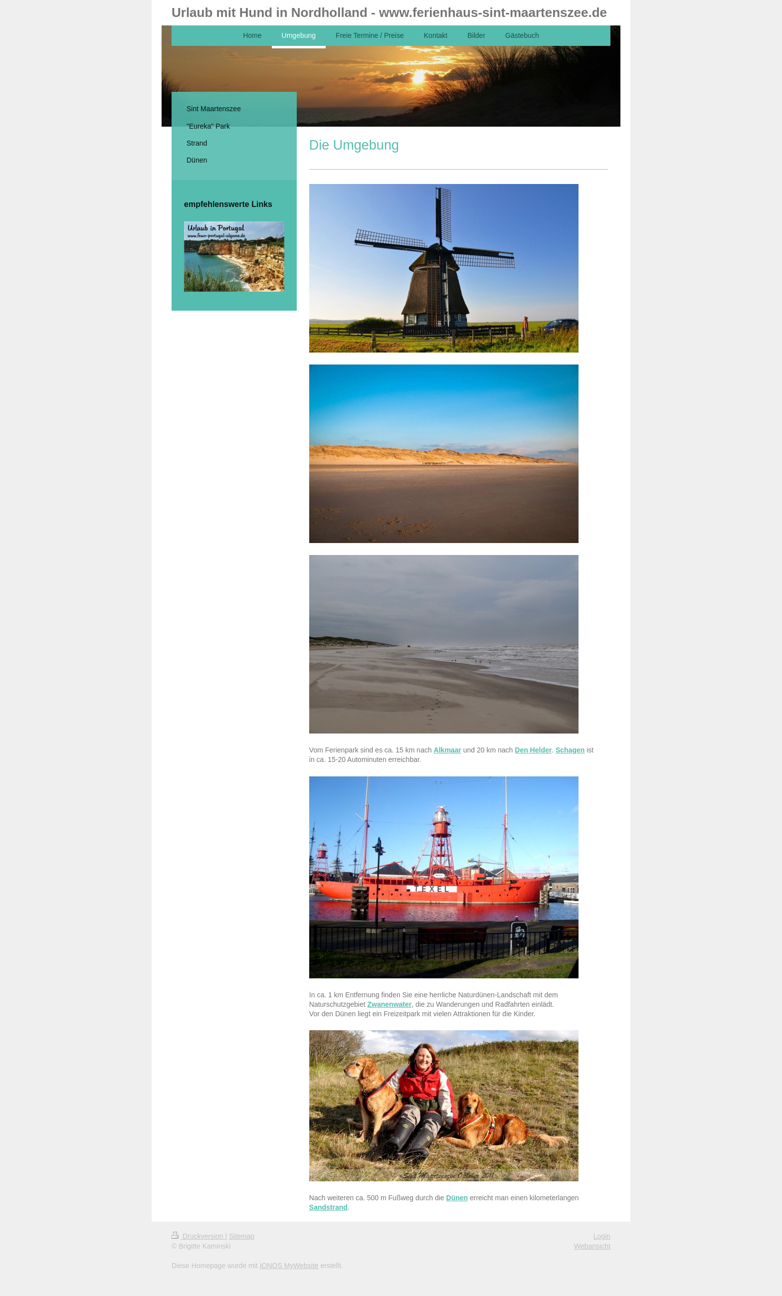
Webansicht (592, 1246)
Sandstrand (328, 1207)
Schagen (570, 750)
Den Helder (533, 750)
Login (601, 1236)
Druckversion (198, 1236)
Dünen (457, 1198)
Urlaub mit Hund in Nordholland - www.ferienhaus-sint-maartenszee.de (389, 12)
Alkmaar (447, 750)
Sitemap (241, 1236)
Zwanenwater (390, 1004)
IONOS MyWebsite (289, 1266)
